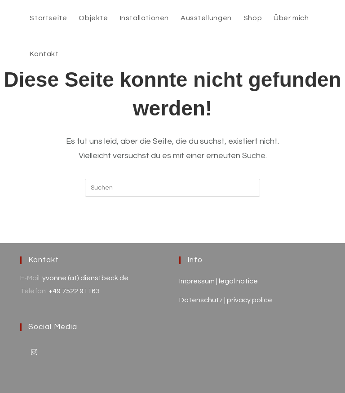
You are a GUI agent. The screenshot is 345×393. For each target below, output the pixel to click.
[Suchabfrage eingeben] (172, 188)
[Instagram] (34, 352)
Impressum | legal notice (218, 281)
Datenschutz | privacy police (225, 300)
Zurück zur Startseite (172, 233)
